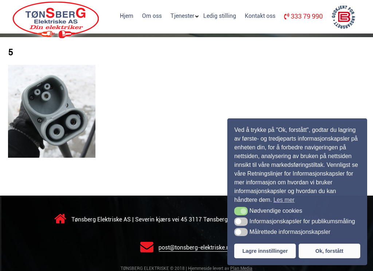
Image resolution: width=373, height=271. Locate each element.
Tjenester (182, 15)
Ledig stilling (219, 15)
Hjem (126, 15)
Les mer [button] (284, 200)
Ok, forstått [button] (329, 251)
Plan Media (241, 268)
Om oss (152, 15)
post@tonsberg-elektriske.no (186, 247)
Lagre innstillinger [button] (265, 251)
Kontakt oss (260, 15)
